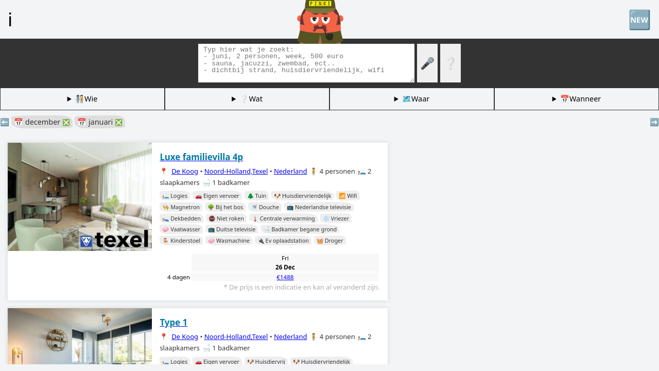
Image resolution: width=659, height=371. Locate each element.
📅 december (42, 122)
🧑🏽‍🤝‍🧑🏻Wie (86, 99)
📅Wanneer (580, 99)
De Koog (184, 171)
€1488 (284, 277)
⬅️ (4, 122)
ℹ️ (10, 19)
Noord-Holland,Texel (236, 171)
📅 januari (100, 122)
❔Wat (250, 99)
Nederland (290, 171)
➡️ (654, 122)
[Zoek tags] (306, 63)
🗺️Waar (415, 99)
